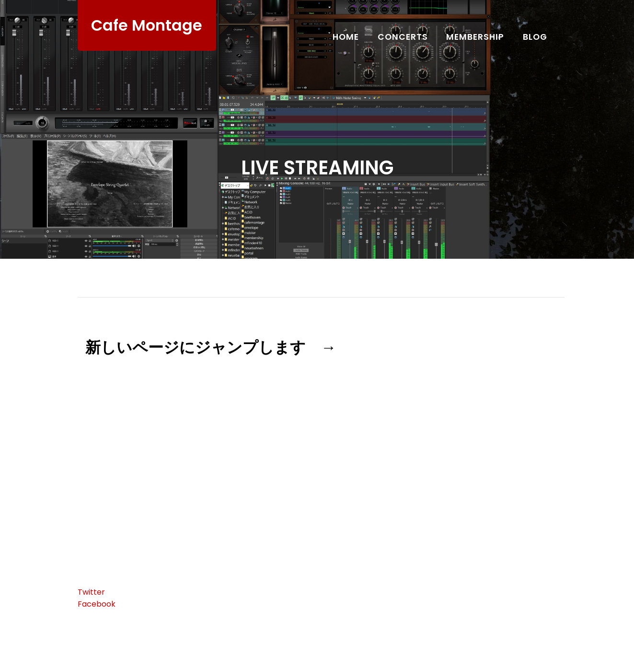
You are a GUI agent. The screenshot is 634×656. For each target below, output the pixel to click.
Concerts (403, 37)
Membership (475, 37)
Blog (535, 37)
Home (346, 37)
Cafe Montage (146, 25)
